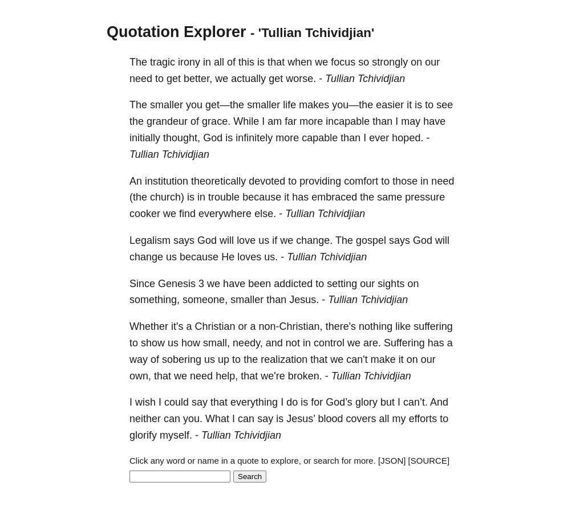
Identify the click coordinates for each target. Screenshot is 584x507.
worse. (301, 78)
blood (330, 418)
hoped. (407, 138)
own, (140, 376)
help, (227, 376)
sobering (181, 359)
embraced (334, 197)
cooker (144, 213)
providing (320, 181)
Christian (214, 326)
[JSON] (391, 460)
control (329, 343)
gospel (371, 240)
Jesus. (304, 299)
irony (189, 62)
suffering (433, 326)
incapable (348, 121)
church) (167, 197)
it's (177, 326)
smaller (166, 105)
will (227, 240)
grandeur (167, 121)
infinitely (254, 138)
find (187, 213)
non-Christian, (291, 326)
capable (320, 138)
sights (391, 283)
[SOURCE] (429, 460)
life (289, 105)
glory (366, 402)
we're (273, 376)
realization (284, 359)
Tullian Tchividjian (365, 78)
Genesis (177, 283)
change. (314, 240)
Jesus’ (300, 418)
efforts (423, 418)
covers (361, 418)
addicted (293, 283)
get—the (224, 105)
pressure (425, 197)
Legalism (150, 240)
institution (166, 181)
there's (341, 326)
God (212, 138)
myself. (176, 435)
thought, (181, 138)
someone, (205, 299)
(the (138, 197)
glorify (143, 435)
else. (265, 213)
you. (192, 418)
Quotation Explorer (176, 31)
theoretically (218, 181)
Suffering (404, 343)
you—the (352, 105)
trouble (224, 197)
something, (154, 299)
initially (144, 138)
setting (342, 283)
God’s (339, 402)
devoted (267, 181)
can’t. (415, 402)
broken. (305, 376)
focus (343, 62)
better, (198, 78)
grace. (216, 121)
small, (216, 343)
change (146, 257)
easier (390, 105)
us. (271, 257)
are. (372, 343)
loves (249, 257)
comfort (361, 181)
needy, (248, 343)
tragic (162, 62)
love (246, 240)
